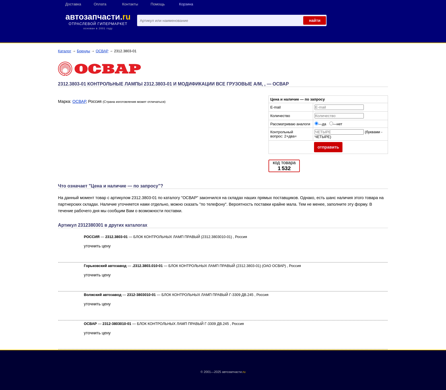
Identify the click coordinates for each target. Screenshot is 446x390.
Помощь (158, 4)
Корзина (186, 4)
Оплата (100, 4)
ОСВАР (102, 51)
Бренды (83, 51)
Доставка (73, 4)
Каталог (64, 51)
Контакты (130, 4)
